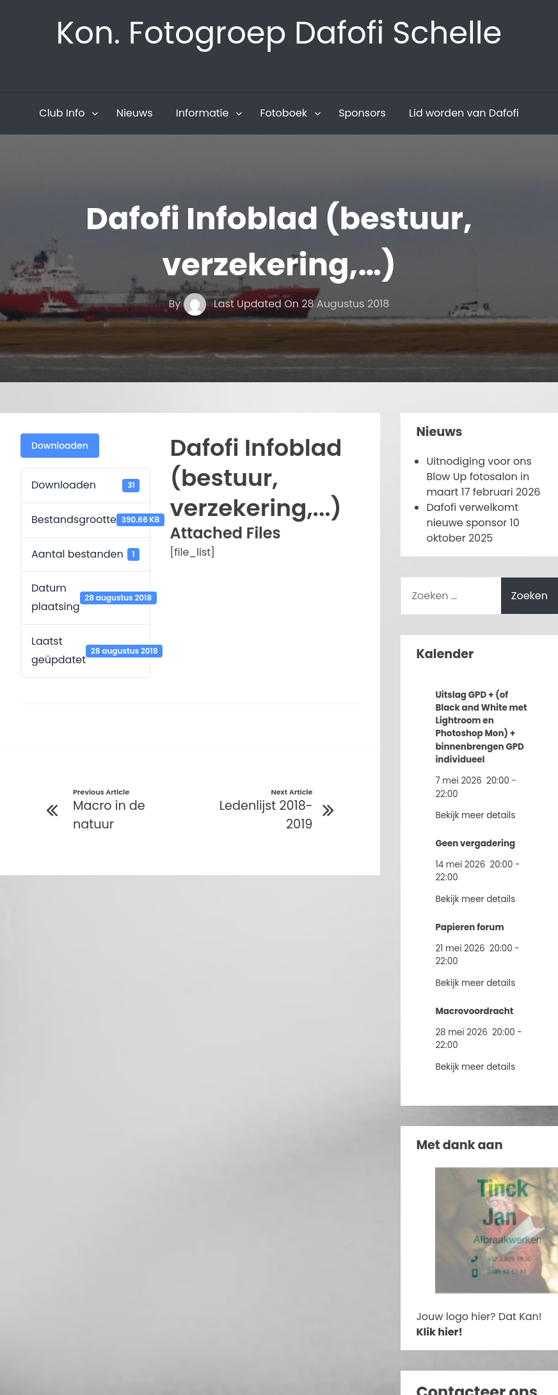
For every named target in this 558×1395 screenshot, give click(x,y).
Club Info (61, 113)
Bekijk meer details (475, 815)
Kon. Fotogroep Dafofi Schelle (279, 33)
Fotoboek (283, 113)
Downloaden (59, 445)
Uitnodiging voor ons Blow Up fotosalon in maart (478, 476)
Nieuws (134, 113)
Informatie (202, 113)
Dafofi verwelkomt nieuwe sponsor (472, 515)
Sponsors (362, 113)
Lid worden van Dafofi (464, 113)
